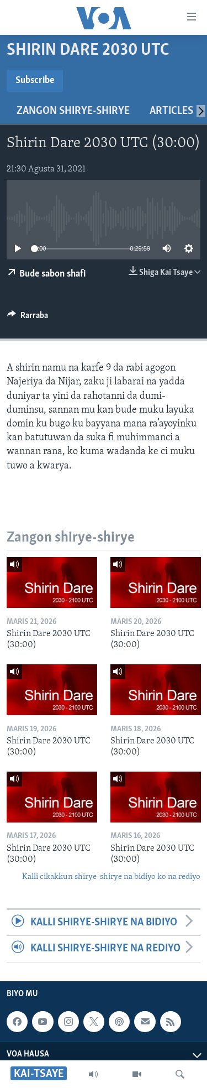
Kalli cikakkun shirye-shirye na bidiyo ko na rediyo (111, 877)
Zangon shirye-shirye (73, 111)
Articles (171, 111)
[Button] (27, 318)
